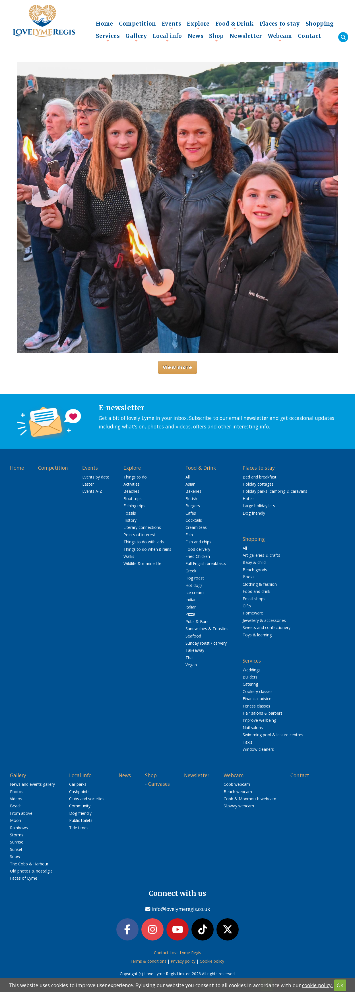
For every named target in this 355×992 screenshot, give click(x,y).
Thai (189, 657)
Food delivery (197, 549)
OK (340, 985)
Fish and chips (198, 542)
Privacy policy (183, 961)
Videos (16, 798)
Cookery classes (258, 691)
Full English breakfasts (205, 563)
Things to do (135, 477)
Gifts (247, 606)
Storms (16, 835)
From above (21, 813)
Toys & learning (257, 635)
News (196, 35)
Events (171, 25)
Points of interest (139, 534)
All (187, 477)
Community (79, 806)
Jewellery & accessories (264, 620)
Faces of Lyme (23, 878)
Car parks (77, 784)
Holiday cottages (258, 484)
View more (177, 367)
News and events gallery (32, 784)
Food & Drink (234, 25)
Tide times (78, 827)
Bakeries (193, 491)
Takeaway (194, 650)
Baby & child (254, 562)
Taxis (247, 742)
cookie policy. (317, 985)
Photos (16, 791)
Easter (88, 484)
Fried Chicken (197, 556)
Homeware (253, 613)
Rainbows (19, 827)
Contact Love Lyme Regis (177, 952)
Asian (190, 484)
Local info (167, 37)
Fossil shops (254, 598)
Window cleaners (258, 749)
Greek (190, 571)
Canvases (159, 783)
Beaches (131, 491)
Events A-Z (92, 491)
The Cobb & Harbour (29, 864)
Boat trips (132, 498)
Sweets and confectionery (266, 627)
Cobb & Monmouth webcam (250, 798)
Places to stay (279, 25)
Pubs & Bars (197, 621)
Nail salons (253, 727)
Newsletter (246, 35)
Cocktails (193, 520)
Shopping (320, 25)
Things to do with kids (143, 542)
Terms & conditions (148, 961)
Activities (131, 484)
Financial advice (257, 698)
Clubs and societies (86, 798)
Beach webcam (238, 791)
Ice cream (194, 592)
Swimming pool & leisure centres (273, 734)
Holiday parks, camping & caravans (275, 491)
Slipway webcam (239, 806)
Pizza (190, 614)
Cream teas (196, 527)
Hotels (249, 498)
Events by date (95, 477)
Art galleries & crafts (261, 555)
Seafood (193, 636)
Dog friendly (254, 513)
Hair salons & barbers (262, 713)
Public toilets (80, 820)
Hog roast (194, 578)
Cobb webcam (237, 784)
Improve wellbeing (259, 720)
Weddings (252, 670)
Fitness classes (256, 706)
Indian (191, 599)
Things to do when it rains (147, 549)
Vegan (191, 664)
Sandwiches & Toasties (206, 628)
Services (108, 37)
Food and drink (256, 591)
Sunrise (16, 842)
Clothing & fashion (260, 584)
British (191, 498)
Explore (198, 25)
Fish (189, 534)
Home (104, 23)
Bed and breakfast (259, 477)
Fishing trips (134, 505)
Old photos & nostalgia (31, 871)
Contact (309, 35)
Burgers (192, 505)
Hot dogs (194, 585)
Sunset (16, 849)
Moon (15, 820)
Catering (250, 684)
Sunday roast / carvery (206, 643)
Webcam (280, 37)
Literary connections (142, 527)
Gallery (136, 37)
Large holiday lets (259, 505)
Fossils (129, 513)
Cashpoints (79, 791)
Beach (16, 806)
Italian (191, 607)
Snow (15, 856)
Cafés (190, 513)
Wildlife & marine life (142, 563)
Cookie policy (212, 961)
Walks (128, 556)
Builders (250, 677)
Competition (137, 23)
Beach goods (255, 569)
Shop (216, 37)
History (130, 520)
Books (249, 576)
